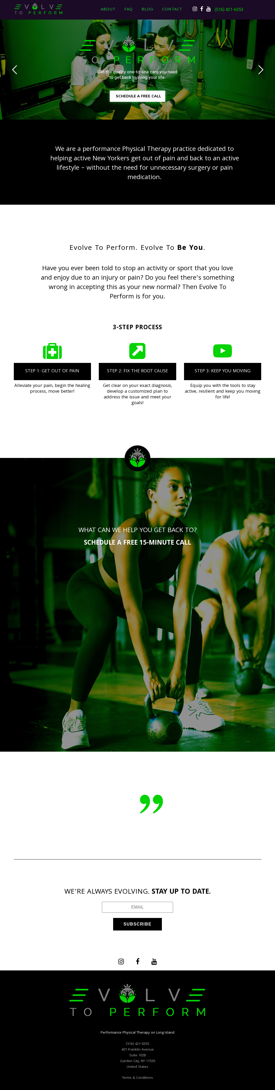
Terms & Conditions (137, 1078)
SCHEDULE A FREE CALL (138, 96)
